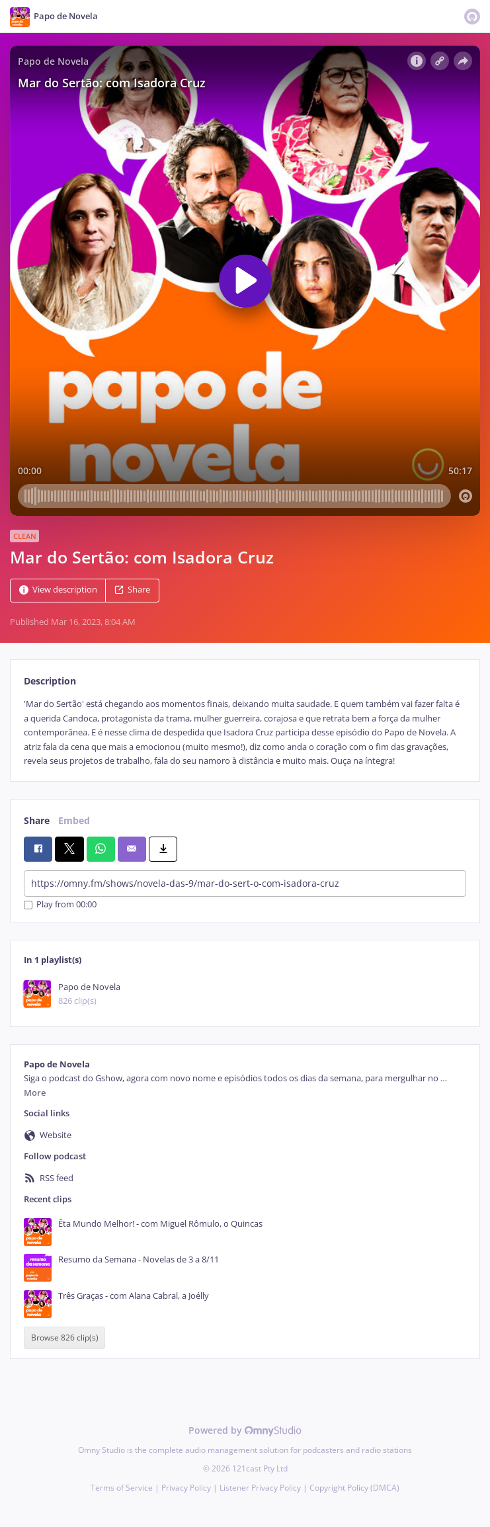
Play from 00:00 (60, 905)
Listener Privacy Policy (260, 1487)
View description (58, 590)
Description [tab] (50, 681)
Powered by (245, 1430)
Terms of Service (122, 1487)
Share (132, 590)
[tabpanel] (245, 732)
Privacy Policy (186, 1487)
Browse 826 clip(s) (65, 1338)
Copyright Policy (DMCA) (354, 1487)
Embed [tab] (74, 820)
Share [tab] (37, 820)
